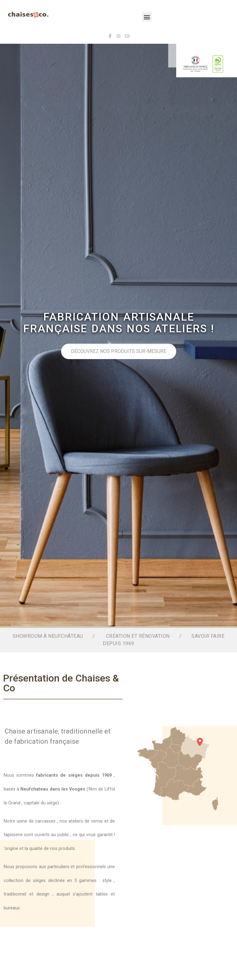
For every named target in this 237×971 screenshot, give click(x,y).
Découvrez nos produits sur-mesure (131, 351)
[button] (147, 17)
